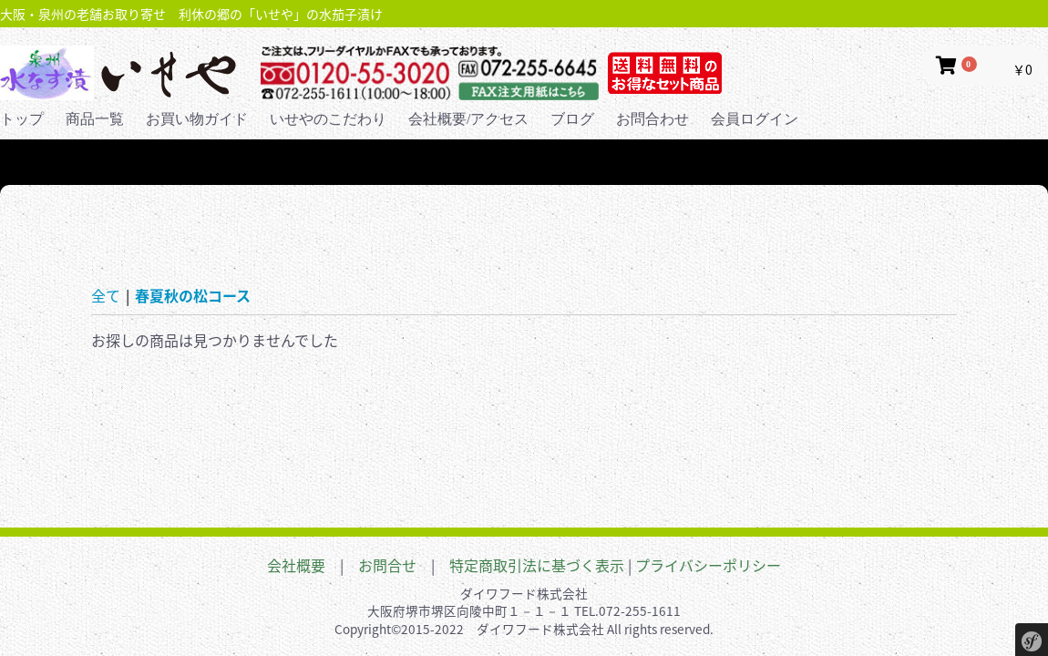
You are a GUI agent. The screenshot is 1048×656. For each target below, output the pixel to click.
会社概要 (296, 565)
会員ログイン (754, 119)
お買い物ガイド (197, 119)
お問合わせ (652, 119)
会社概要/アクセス (468, 119)
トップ (22, 119)
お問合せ (387, 565)
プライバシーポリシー (708, 565)
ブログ (572, 119)
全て (105, 295)
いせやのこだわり (328, 119)
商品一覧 (95, 119)
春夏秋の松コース (193, 295)
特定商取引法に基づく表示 (536, 565)
